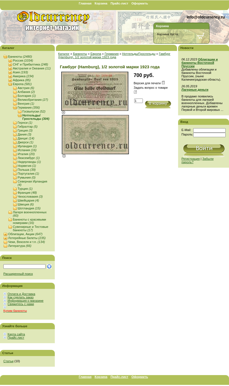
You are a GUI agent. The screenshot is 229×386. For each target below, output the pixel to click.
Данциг (26, 138)
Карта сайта (16, 334)
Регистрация (190, 158)
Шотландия (29, 208)
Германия (29, 107)
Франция (27, 192)
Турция (25, 188)
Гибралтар (27, 126)
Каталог (64, 53)
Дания (24, 134)
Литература (19, 245)
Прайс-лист (119, 3)
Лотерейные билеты (27, 238)
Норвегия (27, 165)
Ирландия (27, 146)
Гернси (25, 122)
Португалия (28, 173)
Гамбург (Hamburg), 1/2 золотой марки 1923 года (114, 55)
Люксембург (29, 158)
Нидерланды (29, 161)
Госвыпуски (33, 111)
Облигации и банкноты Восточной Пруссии (199, 63)
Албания (26, 91)
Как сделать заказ (21, 297)
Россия (23, 60)
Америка (23, 76)
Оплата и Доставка (21, 294)
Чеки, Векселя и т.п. (26, 242)
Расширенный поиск (18, 273)
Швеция (26, 204)
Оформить (139, 3)
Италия (26, 154)
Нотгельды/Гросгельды (35, 117)
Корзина (101, 3)
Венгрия (26, 103)
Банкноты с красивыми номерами (29, 221)
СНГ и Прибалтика (30, 64)
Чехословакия (30, 196)
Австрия (26, 88)
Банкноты (20, 56)
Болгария (27, 95)
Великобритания (33, 99)
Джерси (25, 142)
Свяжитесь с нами (21, 304)
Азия (20, 72)
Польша (27, 169)
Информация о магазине (26, 300)
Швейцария (28, 200)
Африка (22, 80)
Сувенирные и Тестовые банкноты (30, 228)
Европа (22, 84)
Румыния (27, 177)
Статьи (8, 361)
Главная (85, 3)
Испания (27, 150)
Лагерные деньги (194, 89)
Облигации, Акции (25, 234)
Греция (25, 130)
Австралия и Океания (32, 68)
